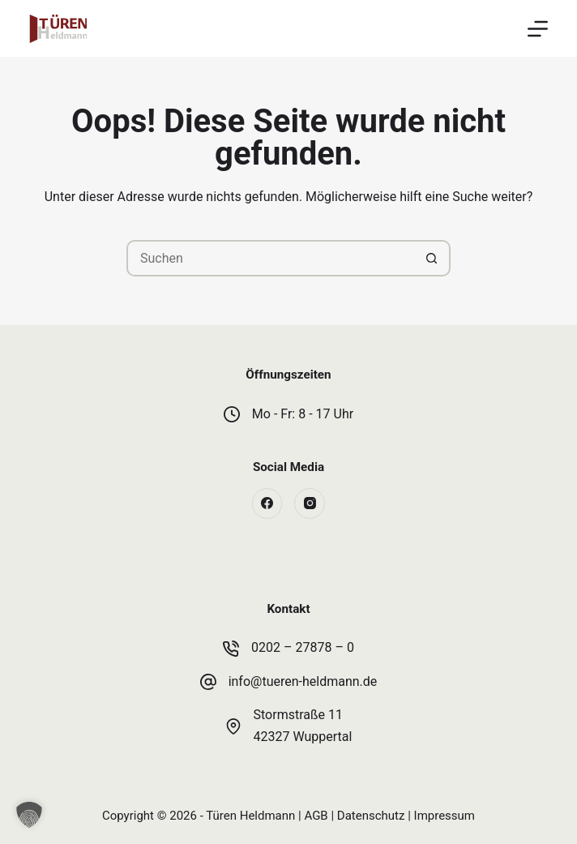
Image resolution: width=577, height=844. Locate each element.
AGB (315, 815)
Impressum (444, 815)
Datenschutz (371, 815)
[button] (29, 815)
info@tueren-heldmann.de (303, 681)
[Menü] (538, 29)
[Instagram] (309, 503)
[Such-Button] (432, 258)
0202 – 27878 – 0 (302, 647)
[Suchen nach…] (270, 258)
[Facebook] (267, 503)
